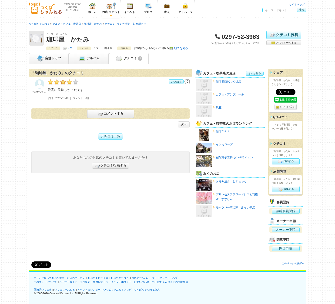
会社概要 (85, 282)
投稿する (285, 161)
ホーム (92, 8)
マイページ (185, 8)
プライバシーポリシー (118, 282)
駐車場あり (139, 23)
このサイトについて (45, 282)
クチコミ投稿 (283, 35)
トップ (49, 58)
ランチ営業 (123, 23)
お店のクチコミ (120, 278)
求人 (166, 8)
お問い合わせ (141, 282)
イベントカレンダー (88, 289)
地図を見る (181, 48)
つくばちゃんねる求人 (147, 289)
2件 (70, 48)
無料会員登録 (285, 211)
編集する (285, 189)
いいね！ (176, 81)
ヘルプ (174, 278)
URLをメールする (283, 43)
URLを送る (285, 107)
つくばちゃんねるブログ (117, 289)
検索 (301, 9)
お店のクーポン (76, 278)
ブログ (148, 8)
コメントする (110, 114)
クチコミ (128, 58)
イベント (129, 8)
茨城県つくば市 (43, 289)
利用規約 (98, 282)
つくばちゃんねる (64, 289)
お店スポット (111, 8)
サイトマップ (297, 4)
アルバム (89, 58)
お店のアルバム (140, 278)
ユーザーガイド (68, 282)
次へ (184, 124)
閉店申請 (285, 248)
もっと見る (254, 73)
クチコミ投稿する (110, 165)
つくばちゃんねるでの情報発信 (170, 282)
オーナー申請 (285, 229)
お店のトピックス (98, 278)
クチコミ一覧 (110, 136)
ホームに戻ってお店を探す (49, 278)
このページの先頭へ (293, 263)
